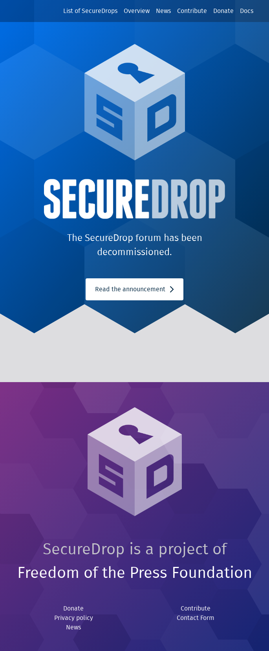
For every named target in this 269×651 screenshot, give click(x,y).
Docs (246, 11)
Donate (223, 11)
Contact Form (195, 618)
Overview (137, 11)
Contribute (192, 11)
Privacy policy (73, 618)
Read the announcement (134, 289)
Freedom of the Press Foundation (134, 573)
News (163, 11)
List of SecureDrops (90, 11)
